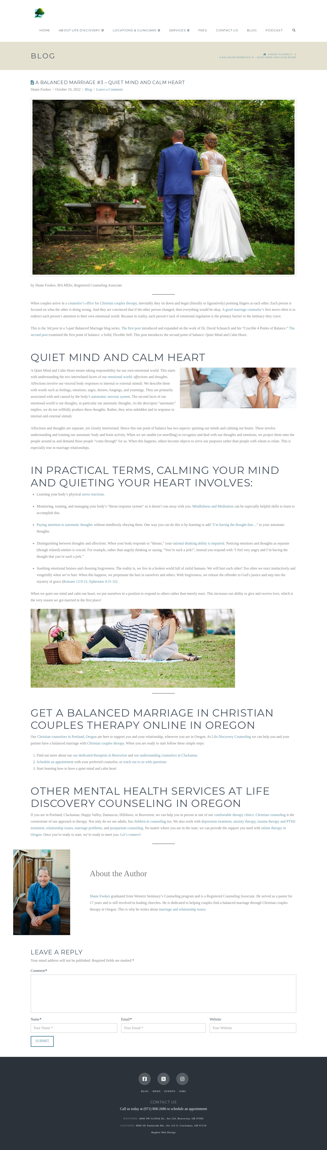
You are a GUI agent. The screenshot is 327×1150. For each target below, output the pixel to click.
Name (36, 1019)
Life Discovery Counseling (231, 737)
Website (215, 1019)
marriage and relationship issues (182, 909)
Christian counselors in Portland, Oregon (67, 737)
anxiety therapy (244, 821)
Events (169, 1091)
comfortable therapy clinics (234, 815)
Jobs (182, 1091)
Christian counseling (270, 815)
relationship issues (59, 828)
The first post (131, 328)
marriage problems (88, 828)
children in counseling (150, 821)
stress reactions (93, 494)
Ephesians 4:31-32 (102, 581)
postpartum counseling (126, 828)
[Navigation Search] (291, 30)
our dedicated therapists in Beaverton (100, 755)
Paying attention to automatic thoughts (65, 525)
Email (126, 1019)
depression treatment (216, 821)
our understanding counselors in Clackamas (165, 755)
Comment (39, 971)
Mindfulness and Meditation (212, 506)
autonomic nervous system (110, 396)
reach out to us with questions (144, 762)
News (157, 1091)
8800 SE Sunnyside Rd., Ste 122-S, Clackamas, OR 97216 (171, 1125)
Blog (88, 89)
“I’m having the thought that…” (235, 525)
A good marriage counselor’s (243, 309)
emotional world (119, 377)
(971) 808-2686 (155, 1109)
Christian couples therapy (118, 303)
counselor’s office (81, 303)
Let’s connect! (130, 834)
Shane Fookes (100, 896)
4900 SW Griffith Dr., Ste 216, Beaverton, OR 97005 (171, 1118)
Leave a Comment (109, 89)
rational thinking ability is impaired (198, 543)
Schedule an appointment (55, 762)
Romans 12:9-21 (75, 581)
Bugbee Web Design (163, 1132)
